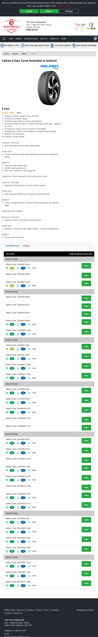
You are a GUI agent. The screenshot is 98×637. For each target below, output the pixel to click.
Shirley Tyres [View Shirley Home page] (9, 610)
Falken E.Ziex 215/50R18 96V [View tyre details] (18, 389)
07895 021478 (32, 30)
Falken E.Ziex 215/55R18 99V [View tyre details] (18, 399)
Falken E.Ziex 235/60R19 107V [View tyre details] (18, 476)
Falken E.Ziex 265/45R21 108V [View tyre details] (18, 582)
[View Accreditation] (91, 26)
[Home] (4, 39)
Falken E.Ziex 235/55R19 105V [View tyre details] (18, 466)
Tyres (11, 39)
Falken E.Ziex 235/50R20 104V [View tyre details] (18, 528)
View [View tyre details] (86, 266)
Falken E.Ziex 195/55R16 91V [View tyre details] (18, 305)
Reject (49, 11)
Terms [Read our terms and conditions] (46, 610)
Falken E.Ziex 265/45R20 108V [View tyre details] (18, 547)
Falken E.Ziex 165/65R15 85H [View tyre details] (18, 264)
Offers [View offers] (63, 39)
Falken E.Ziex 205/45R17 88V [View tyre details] (18, 345)
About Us (43, 39)
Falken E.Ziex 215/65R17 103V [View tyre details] (18, 374)
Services (18, 39)
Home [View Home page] (6, 53)
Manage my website (85, 610)
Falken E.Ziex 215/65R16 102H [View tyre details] (18, 330)
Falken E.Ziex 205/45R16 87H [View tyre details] (18, 312)
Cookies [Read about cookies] (7, 613)
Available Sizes (13, 245)
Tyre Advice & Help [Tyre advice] (31, 39)
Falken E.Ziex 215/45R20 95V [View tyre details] (18, 518)
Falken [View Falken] (24, 53)
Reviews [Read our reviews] (30, 610)
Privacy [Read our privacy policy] (38, 610)
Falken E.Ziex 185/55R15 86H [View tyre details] (18, 274)
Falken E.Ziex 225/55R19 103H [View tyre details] (18, 458)
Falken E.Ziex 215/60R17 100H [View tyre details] (18, 364)
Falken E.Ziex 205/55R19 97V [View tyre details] (18, 439)
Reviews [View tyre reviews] (26, 246)
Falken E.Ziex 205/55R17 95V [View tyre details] (18, 355)
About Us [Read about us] (21, 610)
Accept (29, 11)
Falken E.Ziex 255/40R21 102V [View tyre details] (18, 572)
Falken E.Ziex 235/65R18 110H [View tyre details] (18, 418)
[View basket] (95, 39)
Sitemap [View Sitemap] (54, 610)
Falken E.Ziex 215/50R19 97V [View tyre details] (18, 449)
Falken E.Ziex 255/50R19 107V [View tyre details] (18, 494)
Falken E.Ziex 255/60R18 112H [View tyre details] (18, 426)
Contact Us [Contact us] (54, 39)
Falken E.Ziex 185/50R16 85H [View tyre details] (18, 297)
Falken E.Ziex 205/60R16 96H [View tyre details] (18, 320)
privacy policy (63, 5)
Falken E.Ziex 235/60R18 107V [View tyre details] (18, 408)
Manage (69, 11)
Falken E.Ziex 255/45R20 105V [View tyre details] (18, 538)
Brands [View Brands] (15, 53)
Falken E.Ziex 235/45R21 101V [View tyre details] (18, 562)
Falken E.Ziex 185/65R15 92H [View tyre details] (18, 282)
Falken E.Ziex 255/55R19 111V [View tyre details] (18, 503)
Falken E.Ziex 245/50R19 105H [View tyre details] (18, 486)
